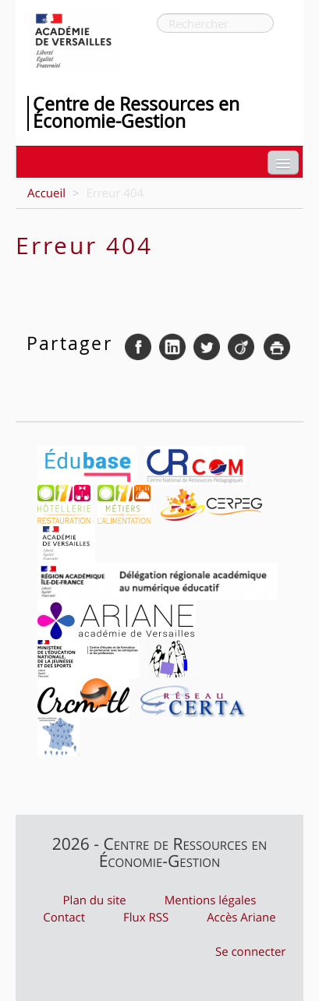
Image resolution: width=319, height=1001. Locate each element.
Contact (64, 917)
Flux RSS (145, 917)
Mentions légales (211, 900)
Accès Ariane (241, 917)
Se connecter (250, 952)
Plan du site (94, 900)
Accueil (46, 193)
